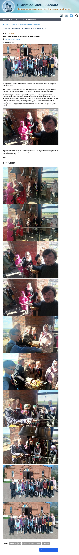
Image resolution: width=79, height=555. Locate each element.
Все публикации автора (12, 39)
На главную (6, 24)
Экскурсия (13, 543)
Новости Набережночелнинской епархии (28, 24)
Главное (12, 24)
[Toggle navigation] (2, 15)
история (38, 543)
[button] (76, 16)
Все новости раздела (48, 550)
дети (19, 543)
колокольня (46, 543)
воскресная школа (28, 543)
